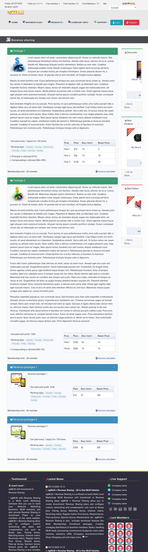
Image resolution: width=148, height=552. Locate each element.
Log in (116, 29)
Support (100, 28)
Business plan (32, 28)
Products (55, 28)
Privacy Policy (112, 544)
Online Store (98, 541)
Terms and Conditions (131, 544)
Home (13, 28)
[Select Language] (123, 7)
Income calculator (105, 150)
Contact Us (112, 541)
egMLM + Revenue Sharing (39, 544)
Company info (78, 28)
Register (131, 29)
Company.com (30, 541)
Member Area (125, 541)
